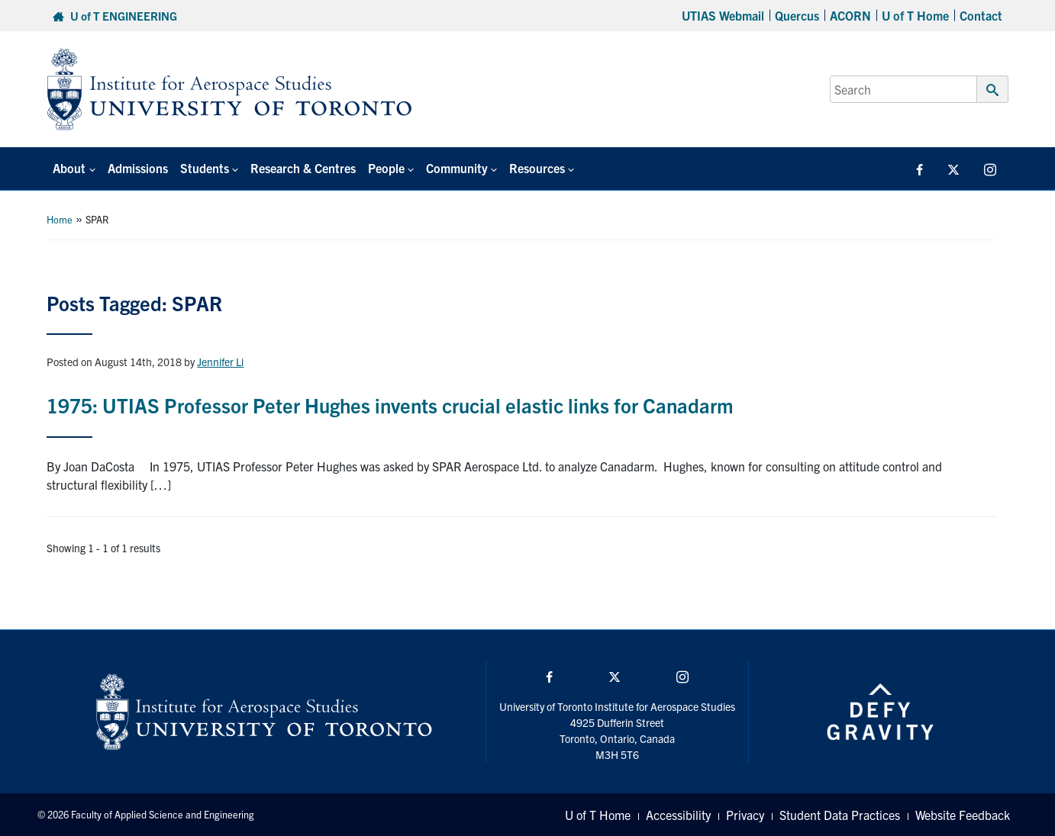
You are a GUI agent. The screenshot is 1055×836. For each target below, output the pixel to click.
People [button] (386, 167)
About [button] (69, 167)
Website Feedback (962, 814)
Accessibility (678, 814)
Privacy (745, 814)
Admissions (138, 167)
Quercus (797, 15)
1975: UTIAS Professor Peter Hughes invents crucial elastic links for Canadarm (390, 404)
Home (60, 219)
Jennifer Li (220, 361)
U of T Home (915, 15)
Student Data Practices (839, 814)
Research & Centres (303, 167)
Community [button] (457, 167)
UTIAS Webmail (723, 15)
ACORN (850, 15)
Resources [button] (537, 167)
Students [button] (204, 167)
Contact (981, 15)
